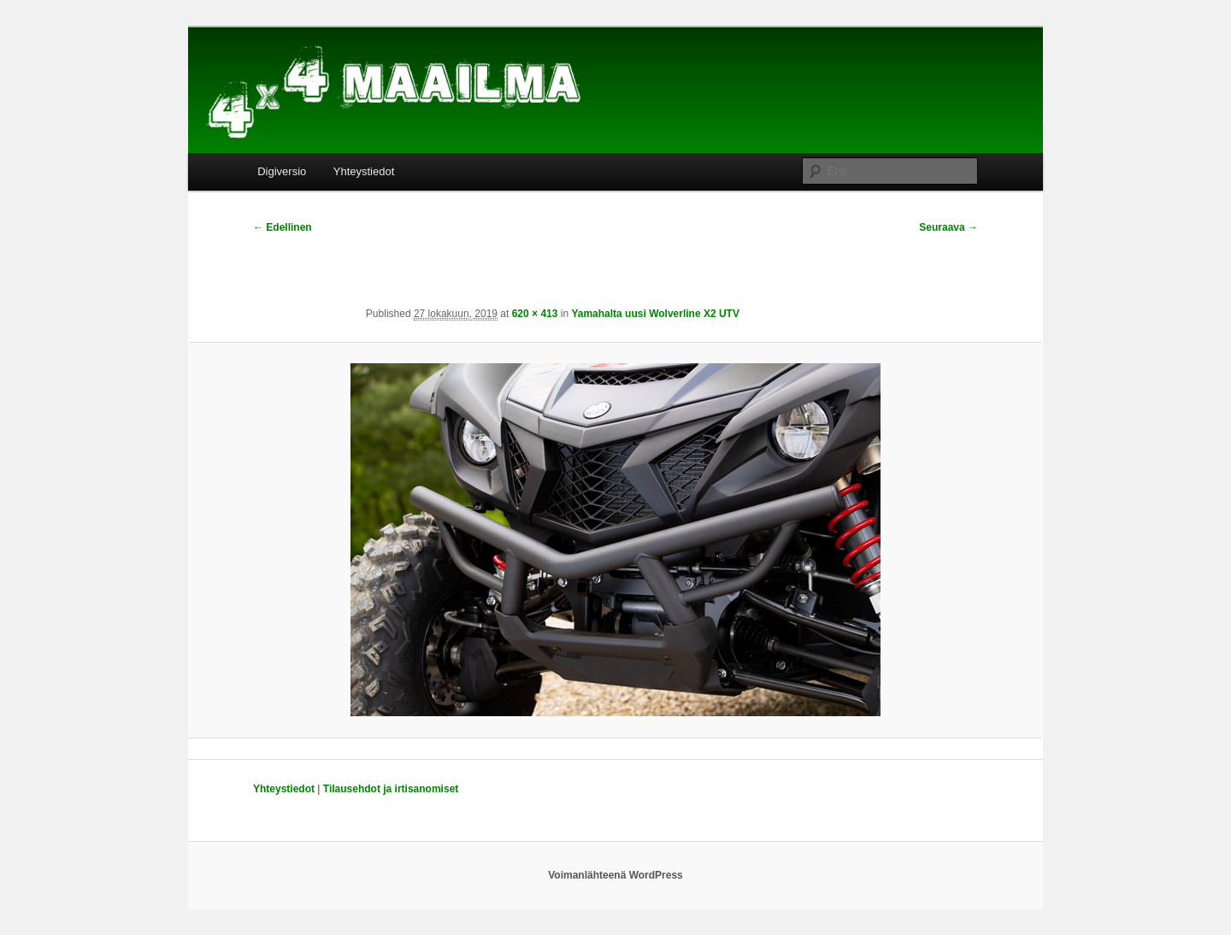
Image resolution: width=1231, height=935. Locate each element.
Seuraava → (948, 227)
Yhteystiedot (364, 171)
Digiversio (281, 171)
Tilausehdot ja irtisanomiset (390, 789)
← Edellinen (282, 227)
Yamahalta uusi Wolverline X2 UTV (655, 314)
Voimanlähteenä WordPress (615, 875)
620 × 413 (535, 314)
